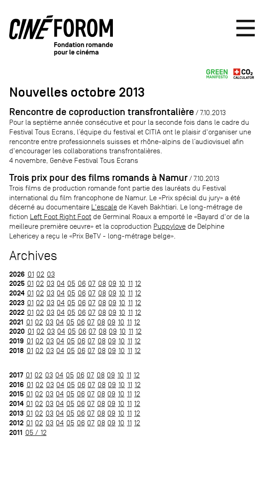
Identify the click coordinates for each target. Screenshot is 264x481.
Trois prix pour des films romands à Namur (98, 178)
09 (112, 283)
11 (130, 283)
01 (31, 274)
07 (91, 283)
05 (71, 283)
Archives (33, 255)
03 (51, 274)
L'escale (104, 207)
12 (138, 283)
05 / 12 (36, 432)
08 (102, 283)
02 (40, 274)
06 (82, 283)
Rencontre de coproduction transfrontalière (101, 112)
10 (122, 283)
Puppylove (169, 226)
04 (61, 283)
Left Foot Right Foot (60, 216)
